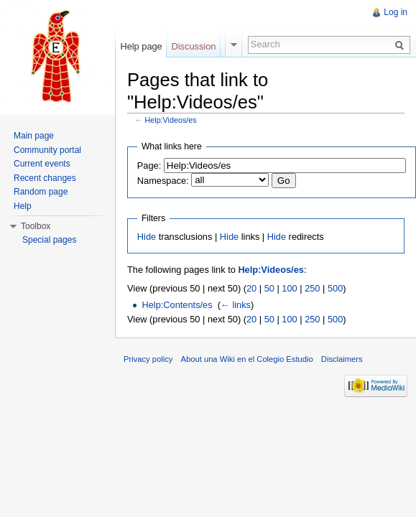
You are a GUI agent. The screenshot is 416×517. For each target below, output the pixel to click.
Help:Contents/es (177, 304)
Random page (41, 192)
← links (236, 304)
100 (289, 288)
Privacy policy (148, 359)
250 (312, 288)
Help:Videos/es (171, 120)
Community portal (47, 150)
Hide (146, 236)
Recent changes (45, 178)
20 (251, 288)
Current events (42, 164)
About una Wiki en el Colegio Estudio (247, 359)
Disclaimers (342, 359)
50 (269, 288)
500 (335, 288)
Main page (34, 136)
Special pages (49, 240)
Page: (149, 165)
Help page (141, 46)
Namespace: (163, 180)
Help (23, 206)
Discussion (194, 46)
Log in (395, 12)
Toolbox (35, 226)
